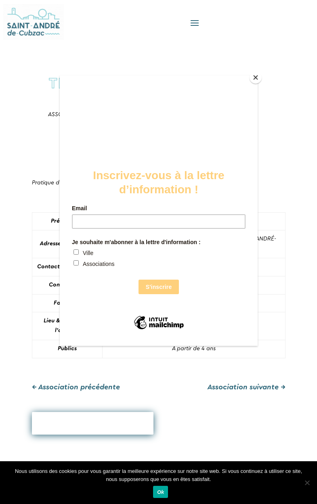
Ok (160, 492)
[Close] (256, 77)
